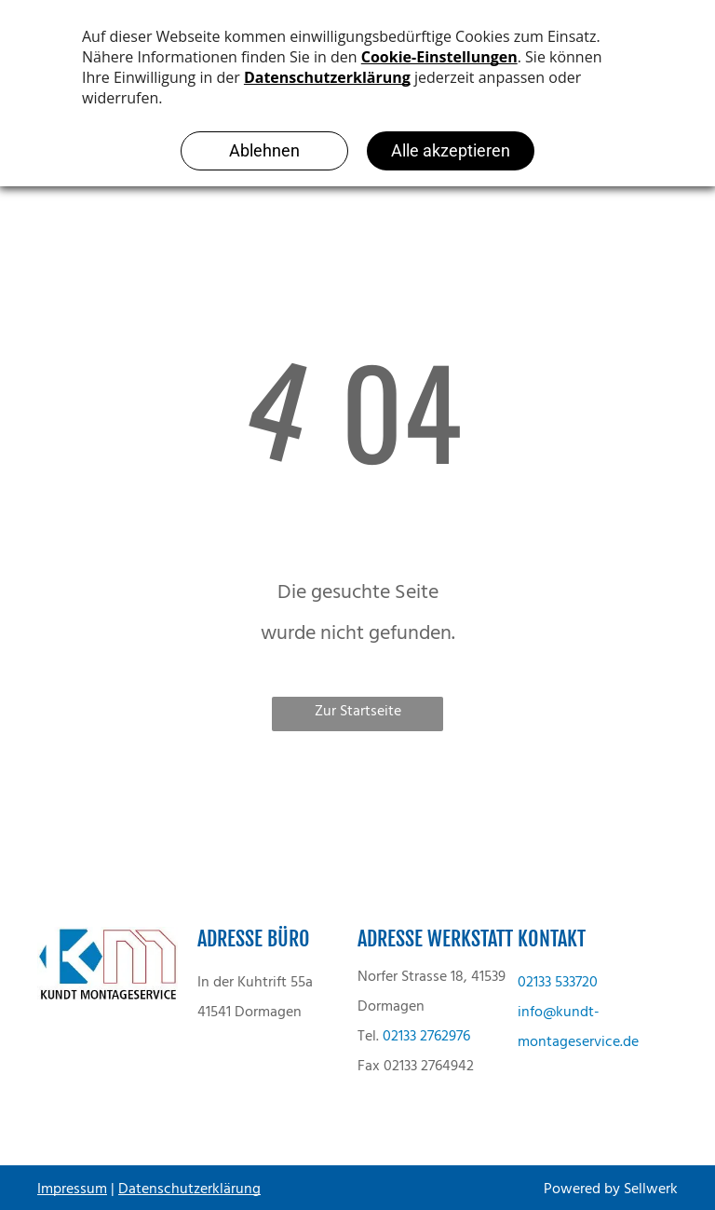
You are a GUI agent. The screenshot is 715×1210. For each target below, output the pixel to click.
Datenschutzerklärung (189, 1189)
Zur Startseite (358, 712)
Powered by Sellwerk (611, 1189)
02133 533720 (558, 983)
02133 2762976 (426, 1037)
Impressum (72, 1189)
